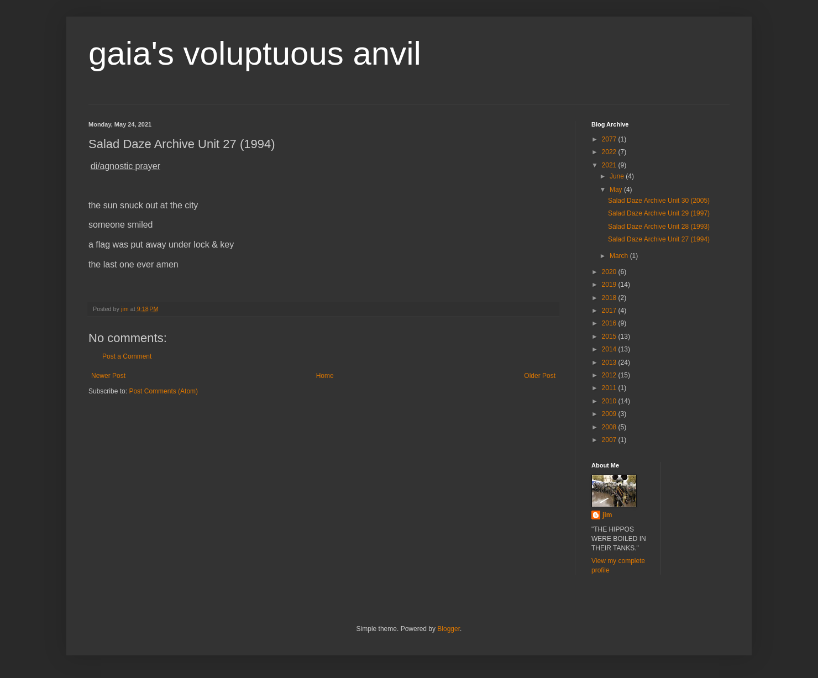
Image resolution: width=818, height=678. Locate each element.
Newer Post (108, 376)
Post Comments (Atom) (163, 391)
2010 (610, 401)
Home (325, 376)
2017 (610, 310)
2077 (610, 139)
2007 (610, 440)
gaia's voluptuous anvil (254, 53)
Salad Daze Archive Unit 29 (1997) (659, 213)
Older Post (539, 376)
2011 (610, 388)
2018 (610, 298)
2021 (610, 165)
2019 (610, 284)
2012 (610, 375)
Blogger (448, 629)
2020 (610, 272)
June (618, 176)
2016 (610, 323)
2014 (610, 349)
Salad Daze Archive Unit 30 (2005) (659, 200)
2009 (610, 414)
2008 (610, 427)
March (620, 256)
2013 (610, 362)
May (617, 189)
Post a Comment (126, 356)
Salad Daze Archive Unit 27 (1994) (659, 239)
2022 (610, 152)
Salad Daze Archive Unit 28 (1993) (659, 226)
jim (607, 515)
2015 (610, 336)
